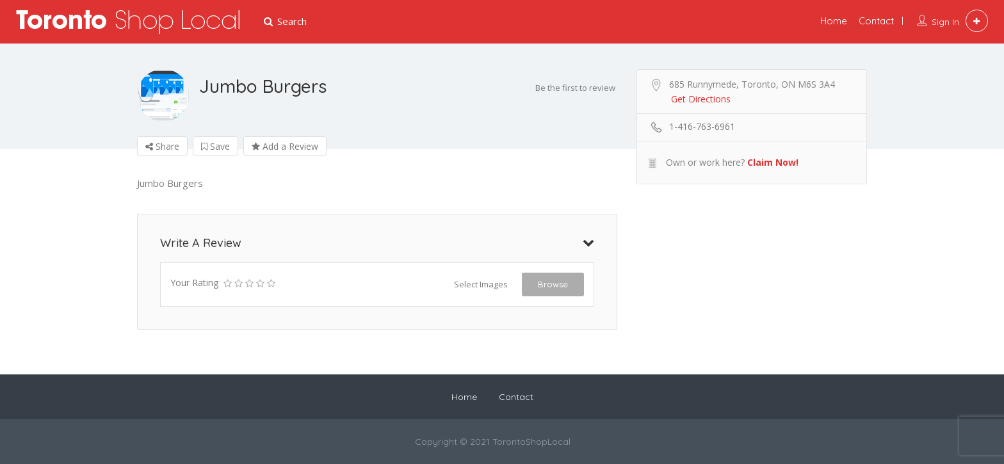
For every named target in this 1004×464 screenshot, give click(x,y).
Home (833, 21)
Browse (553, 284)
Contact (876, 21)
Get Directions (701, 99)
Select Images (481, 284)
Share (162, 146)
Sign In (945, 22)
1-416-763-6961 (702, 126)
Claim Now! (772, 162)
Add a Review (285, 146)
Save (215, 146)
